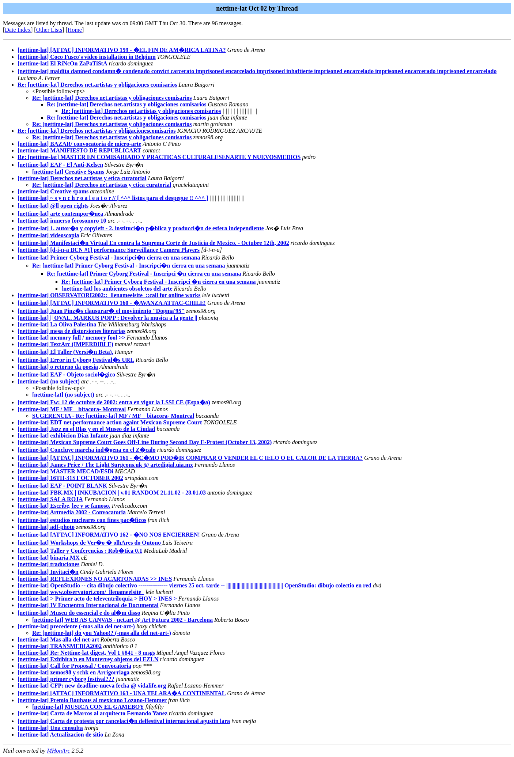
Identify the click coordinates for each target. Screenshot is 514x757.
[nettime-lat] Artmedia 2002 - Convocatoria (72, 512)
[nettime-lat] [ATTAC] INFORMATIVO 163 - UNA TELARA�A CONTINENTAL (122, 693)
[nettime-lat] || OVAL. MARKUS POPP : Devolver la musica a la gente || (107, 318)
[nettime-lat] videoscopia (48, 235)
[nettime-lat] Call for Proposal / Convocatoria (74, 666)
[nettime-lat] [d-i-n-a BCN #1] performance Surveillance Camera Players (109, 250)
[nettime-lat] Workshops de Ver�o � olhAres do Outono (90, 543)
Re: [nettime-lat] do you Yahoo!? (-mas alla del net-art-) (101, 633)
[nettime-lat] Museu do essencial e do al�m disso (79, 613)
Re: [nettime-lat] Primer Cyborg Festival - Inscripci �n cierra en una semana (144, 273)
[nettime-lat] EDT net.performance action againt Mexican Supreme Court (110, 422)
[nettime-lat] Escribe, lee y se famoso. (64, 506)
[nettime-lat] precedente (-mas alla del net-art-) (76, 626)
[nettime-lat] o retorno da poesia (58, 367)
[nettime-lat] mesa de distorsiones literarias (71, 331)
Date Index (18, 30)
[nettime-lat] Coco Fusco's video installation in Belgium (87, 57)
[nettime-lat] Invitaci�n (48, 572)
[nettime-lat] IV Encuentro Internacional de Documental (88, 605)
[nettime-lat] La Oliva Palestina (57, 324)
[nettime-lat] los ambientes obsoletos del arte (117, 288)
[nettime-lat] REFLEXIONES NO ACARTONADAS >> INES (95, 579)
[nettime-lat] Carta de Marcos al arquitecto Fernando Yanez (92, 713)
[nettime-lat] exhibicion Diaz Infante (63, 435)
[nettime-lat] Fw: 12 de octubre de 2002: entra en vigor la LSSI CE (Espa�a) (114, 402)
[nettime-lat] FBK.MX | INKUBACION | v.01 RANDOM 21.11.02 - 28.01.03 (112, 492)
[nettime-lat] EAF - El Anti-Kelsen (60, 165)
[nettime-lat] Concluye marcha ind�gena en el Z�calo (86, 450)
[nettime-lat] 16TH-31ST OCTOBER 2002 (70, 478)
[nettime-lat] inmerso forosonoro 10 (62, 220)
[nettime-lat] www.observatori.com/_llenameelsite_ (81, 592)
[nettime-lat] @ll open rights (53, 206)
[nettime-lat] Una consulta (50, 728)
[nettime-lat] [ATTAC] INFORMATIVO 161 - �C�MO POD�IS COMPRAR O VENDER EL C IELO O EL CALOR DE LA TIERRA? (190, 458)
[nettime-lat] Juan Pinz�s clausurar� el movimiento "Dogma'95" (101, 311)
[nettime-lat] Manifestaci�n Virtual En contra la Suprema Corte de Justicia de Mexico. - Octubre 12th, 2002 (153, 243)
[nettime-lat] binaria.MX (49, 557)
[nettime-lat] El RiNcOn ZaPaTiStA (62, 63)
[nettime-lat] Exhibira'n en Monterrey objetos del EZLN (88, 659)
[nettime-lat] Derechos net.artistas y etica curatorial (82, 178)
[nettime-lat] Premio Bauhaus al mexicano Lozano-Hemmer (92, 700)
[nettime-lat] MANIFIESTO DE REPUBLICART (79, 150)
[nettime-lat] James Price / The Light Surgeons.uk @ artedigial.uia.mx (105, 465)
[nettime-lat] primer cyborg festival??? (66, 679)
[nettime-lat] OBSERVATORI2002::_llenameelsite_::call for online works (109, 295)
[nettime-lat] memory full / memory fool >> (71, 337)
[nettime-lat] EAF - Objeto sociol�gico (66, 374)
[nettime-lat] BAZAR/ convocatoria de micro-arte (79, 144)
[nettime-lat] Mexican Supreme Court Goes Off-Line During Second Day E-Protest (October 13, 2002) (145, 442)
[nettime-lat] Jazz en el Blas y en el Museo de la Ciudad (86, 429)
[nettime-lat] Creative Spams (68, 172)
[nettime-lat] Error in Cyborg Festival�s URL (76, 360)
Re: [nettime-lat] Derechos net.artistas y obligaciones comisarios (97, 85)
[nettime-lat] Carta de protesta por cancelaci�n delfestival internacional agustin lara (124, 721)
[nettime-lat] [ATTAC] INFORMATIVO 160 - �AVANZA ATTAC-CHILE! (112, 303)
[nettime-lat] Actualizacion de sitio (60, 734)
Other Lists (49, 30)
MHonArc (58, 750)
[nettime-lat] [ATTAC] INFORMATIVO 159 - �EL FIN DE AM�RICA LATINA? (122, 50)
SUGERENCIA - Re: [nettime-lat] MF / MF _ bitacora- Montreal (113, 416)
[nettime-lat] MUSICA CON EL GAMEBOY (88, 707)
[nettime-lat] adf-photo (46, 527)
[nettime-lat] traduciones (48, 564)
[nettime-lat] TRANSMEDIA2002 (60, 646)
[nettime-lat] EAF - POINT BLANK (62, 485)
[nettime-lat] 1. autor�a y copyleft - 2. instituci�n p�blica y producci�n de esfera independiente (141, 228)
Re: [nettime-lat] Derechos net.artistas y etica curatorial (101, 185)
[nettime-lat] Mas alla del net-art (58, 639)
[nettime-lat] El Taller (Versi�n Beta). (65, 352)
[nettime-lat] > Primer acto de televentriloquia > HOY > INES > (97, 598)
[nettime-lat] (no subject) (49, 381)
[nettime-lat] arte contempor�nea (60, 214)
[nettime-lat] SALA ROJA (50, 499)
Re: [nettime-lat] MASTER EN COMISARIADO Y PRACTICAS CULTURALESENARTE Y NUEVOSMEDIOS (159, 157)
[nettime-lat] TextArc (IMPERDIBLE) (65, 344)
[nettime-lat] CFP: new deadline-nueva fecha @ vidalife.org (92, 685)
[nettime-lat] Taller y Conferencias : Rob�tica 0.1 (80, 551)
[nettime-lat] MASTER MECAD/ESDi (65, 471)
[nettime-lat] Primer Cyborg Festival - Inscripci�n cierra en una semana (109, 257)
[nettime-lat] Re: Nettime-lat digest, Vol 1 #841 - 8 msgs (86, 653)
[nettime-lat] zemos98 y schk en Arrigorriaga (73, 672)
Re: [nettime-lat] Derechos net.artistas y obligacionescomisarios (97, 131)
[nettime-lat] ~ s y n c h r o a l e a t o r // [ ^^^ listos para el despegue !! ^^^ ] (113, 198)
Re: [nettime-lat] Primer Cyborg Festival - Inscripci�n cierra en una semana (128, 265)
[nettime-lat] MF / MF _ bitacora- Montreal (72, 409)
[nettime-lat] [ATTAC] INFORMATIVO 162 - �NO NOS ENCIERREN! (109, 534)
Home (75, 30)
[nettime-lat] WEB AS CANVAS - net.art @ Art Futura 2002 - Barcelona (122, 620)
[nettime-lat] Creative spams (53, 191)
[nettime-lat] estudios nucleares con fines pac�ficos (82, 520)
